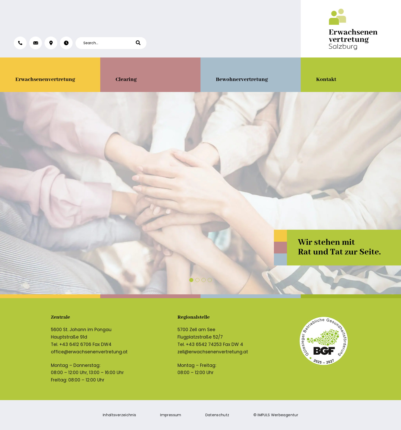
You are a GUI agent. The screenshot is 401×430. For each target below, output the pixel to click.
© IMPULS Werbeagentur (275, 414)
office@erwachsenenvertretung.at (89, 352)
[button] (191, 280)
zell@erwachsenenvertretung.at (212, 352)
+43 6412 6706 (75, 344)
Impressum (170, 414)
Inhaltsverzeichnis (119, 414)
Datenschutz (217, 414)
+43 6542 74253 (204, 344)
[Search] (141, 43)
